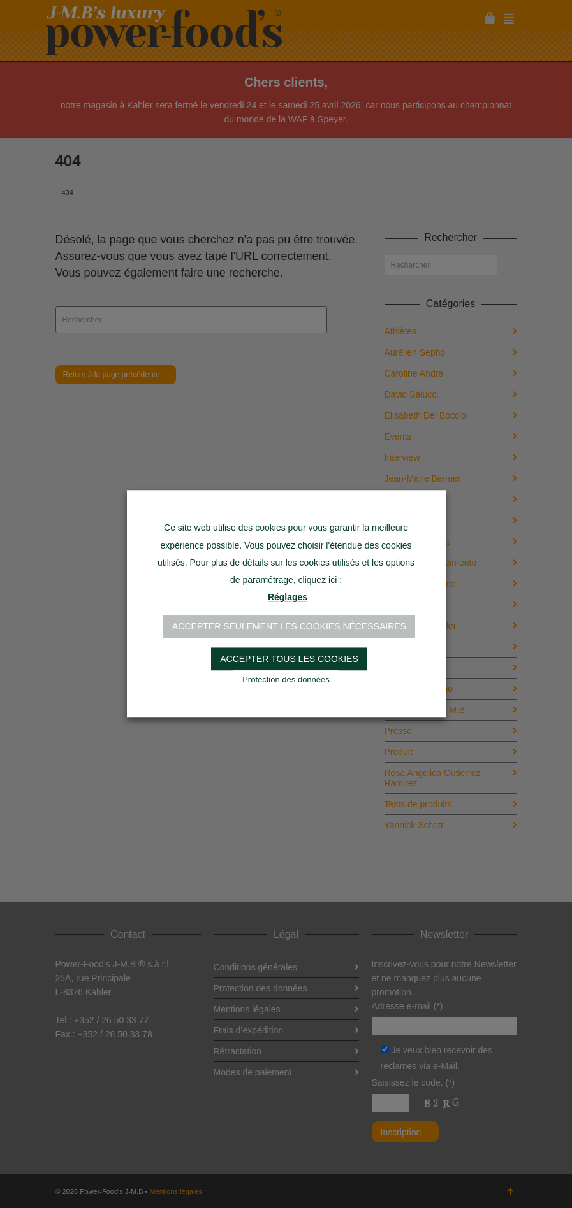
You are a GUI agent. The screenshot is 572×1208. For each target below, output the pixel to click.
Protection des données (286, 680)
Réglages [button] (287, 598)
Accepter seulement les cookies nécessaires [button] (289, 627)
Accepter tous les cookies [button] (289, 659)
